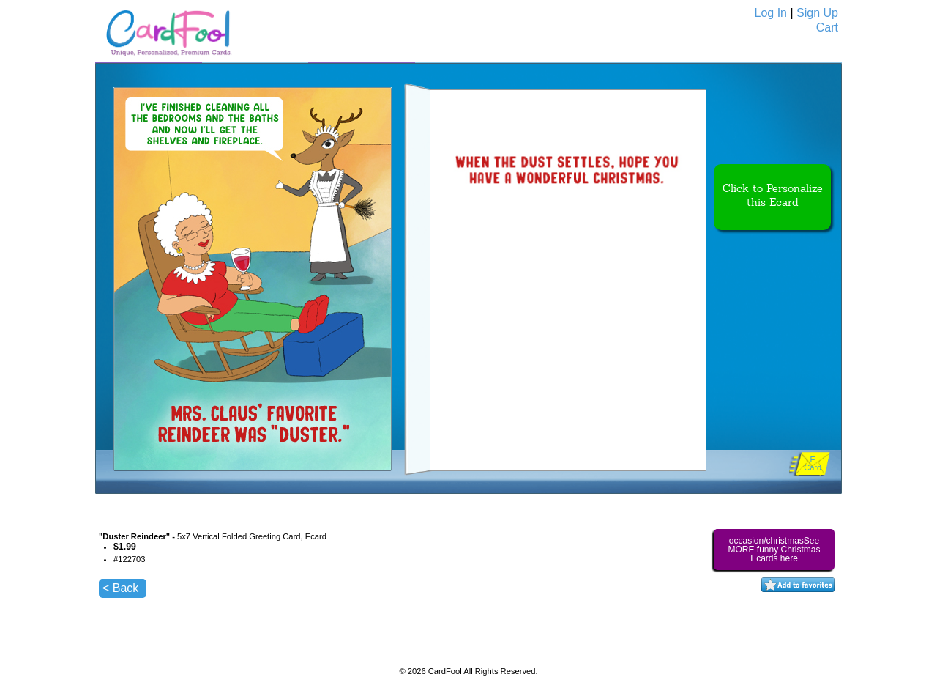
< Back (120, 588)
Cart (827, 27)
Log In (771, 13)
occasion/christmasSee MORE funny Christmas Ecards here (774, 549)
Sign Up (817, 13)
